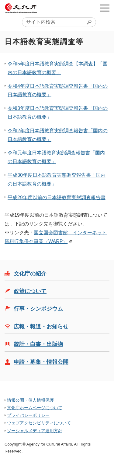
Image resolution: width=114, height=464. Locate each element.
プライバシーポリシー (28, 415)
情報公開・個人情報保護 (30, 400)
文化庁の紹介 (30, 274)
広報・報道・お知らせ (41, 327)
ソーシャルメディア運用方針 (34, 430)
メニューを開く (105, 8)
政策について (30, 291)
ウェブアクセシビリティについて (39, 422)
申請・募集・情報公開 (41, 362)
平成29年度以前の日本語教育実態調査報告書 (56, 197)
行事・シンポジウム (38, 309)
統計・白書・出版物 (38, 344)
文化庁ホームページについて (34, 407)
